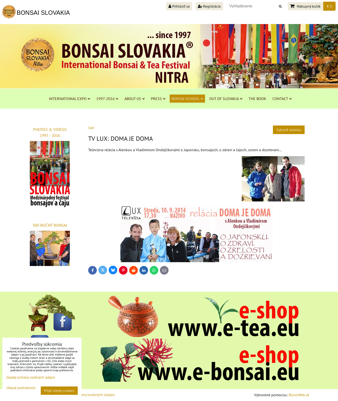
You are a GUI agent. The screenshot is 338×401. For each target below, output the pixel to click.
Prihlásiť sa (179, 6)
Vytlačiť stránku (288, 129)
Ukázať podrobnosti (21, 388)
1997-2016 (107, 98)
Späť (91, 128)
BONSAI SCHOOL (187, 98)
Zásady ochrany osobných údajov (88, 394)
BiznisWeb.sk (299, 394)
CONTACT (282, 98)
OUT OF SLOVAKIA (225, 98)
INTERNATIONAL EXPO (69, 98)
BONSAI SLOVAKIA (43, 12)
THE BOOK (257, 98)
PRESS (158, 98)
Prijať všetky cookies (59, 390)
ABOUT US (134, 98)
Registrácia (209, 6)
